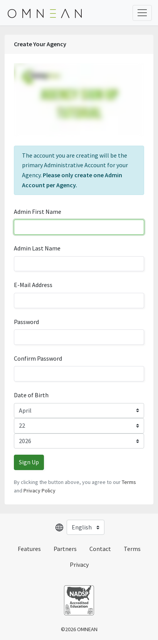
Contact (100, 549)
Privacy (79, 564)
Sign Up (29, 462)
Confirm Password (38, 358)
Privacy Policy (39, 490)
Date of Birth (31, 395)
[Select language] (85, 527)
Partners (65, 549)
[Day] (79, 425)
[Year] (79, 441)
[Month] (79, 410)
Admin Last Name (37, 248)
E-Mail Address (33, 285)
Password (26, 322)
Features (29, 549)
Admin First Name (37, 211)
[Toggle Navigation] (142, 13)
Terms (129, 482)
